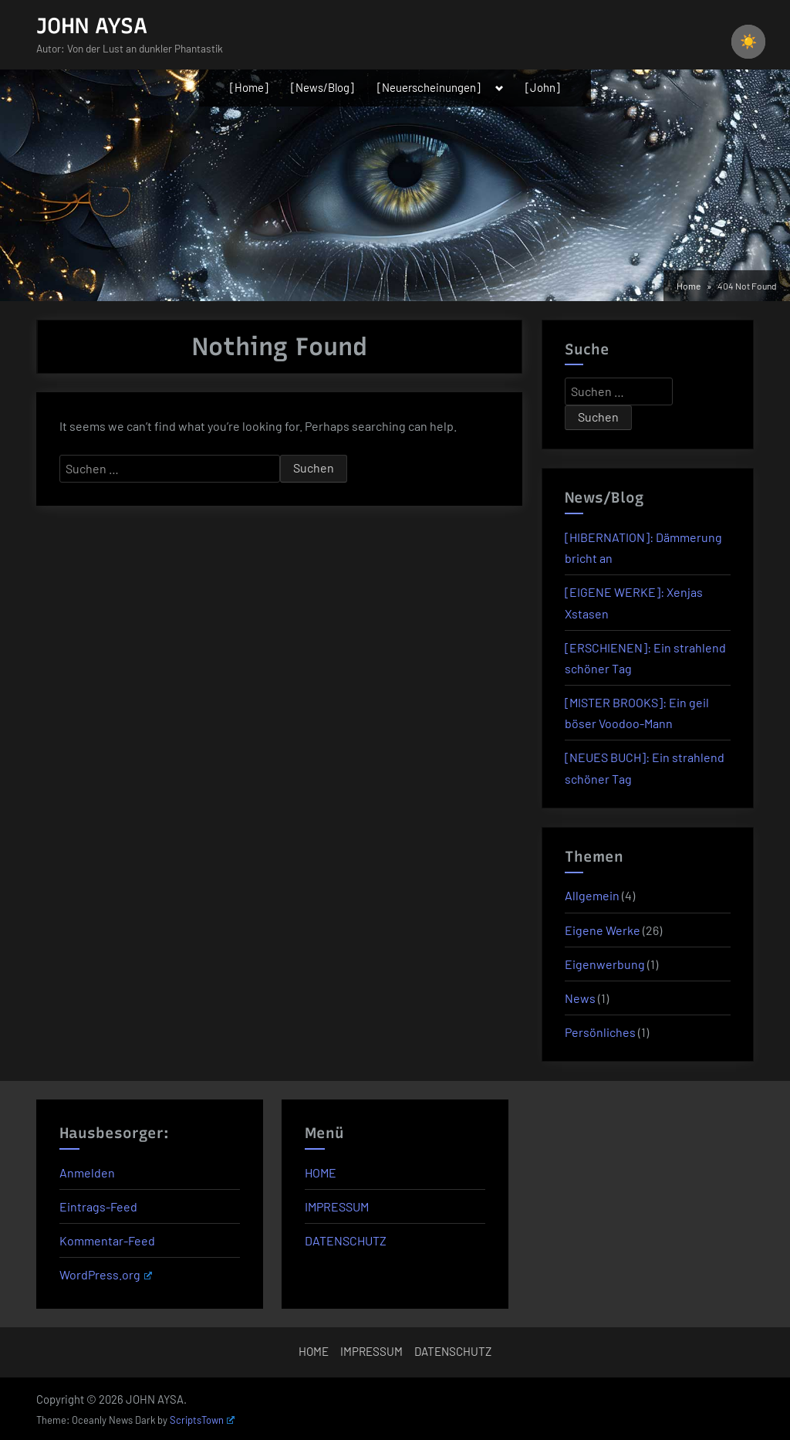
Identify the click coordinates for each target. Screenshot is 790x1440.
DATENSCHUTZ (346, 1240)
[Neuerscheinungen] (429, 87)
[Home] (249, 87)
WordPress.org (105, 1274)
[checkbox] (748, 42)
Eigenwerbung (605, 964)
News (580, 998)
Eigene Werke (602, 930)
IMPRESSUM (337, 1206)
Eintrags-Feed (98, 1206)
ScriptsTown (202, 1420)
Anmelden (87, 1172)
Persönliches (600, 1032)
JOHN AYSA (91, 25)
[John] (542, 87)
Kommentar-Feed (107, 1240)
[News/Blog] (322, 87)
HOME (320, 1172)
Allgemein (592, 895)
